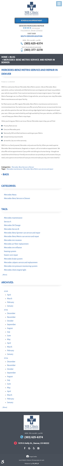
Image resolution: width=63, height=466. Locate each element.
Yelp (34, 449)
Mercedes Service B (11, 229)
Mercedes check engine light (15, 270)
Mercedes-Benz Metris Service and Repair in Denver (28, 61)
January (10, 306)
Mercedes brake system (13, 259)
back (6, 174)
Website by (32, 463)
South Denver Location (31, 36)
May (9, 339)
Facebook (24, 449)
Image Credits (33, 456)
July (8, 332)
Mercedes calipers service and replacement (21, 262)
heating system (10, 251)
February (10, 302)
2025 (6, 310)
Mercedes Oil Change (12, 225)
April (9, 295)
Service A (7, 222)
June (9, 336)
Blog (12, 56)
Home (4, 56)
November (11, 317)
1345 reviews (36, 28)
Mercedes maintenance (15, 169)
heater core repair (11, 255)
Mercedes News (10, 195)
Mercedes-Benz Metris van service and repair (38, 169)
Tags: (4, 209)
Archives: (7, 282)
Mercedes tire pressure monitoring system (20, 266)
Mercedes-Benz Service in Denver (23, 167)
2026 (6, 291)
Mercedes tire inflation (13, 248)
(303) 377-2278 (33, 49)
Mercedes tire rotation (13, 240)
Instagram (38, 449)
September (11, 325)
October (10, 321)
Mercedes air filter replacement (16, 244)
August (10, 328)
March (9, 299)
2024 (6, 358)
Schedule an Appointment (31, 20)
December (11, 313)
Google (29, 449)
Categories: (8, 186)
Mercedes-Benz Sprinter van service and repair (22, 233)
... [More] (4, 275)
